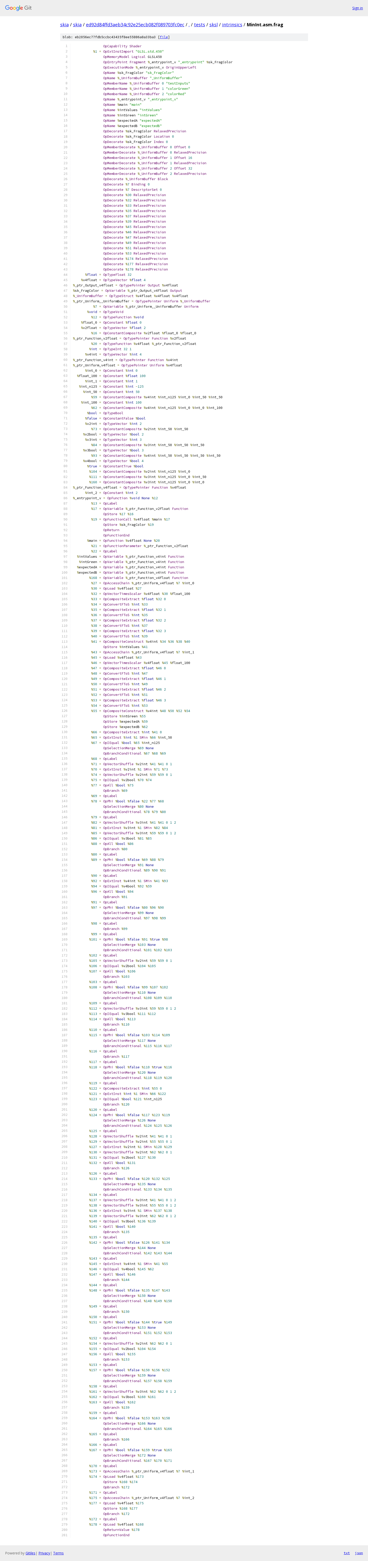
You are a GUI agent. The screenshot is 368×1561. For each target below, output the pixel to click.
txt (347, 1553)
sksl (213, 25)
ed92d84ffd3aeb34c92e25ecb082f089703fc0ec (135, 25)
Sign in (357, 8)
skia (64, 25)
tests (199, 25)
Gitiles (30, 1553)
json (359, 1553)
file (164, 37)
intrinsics (232, 25)
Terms (58, 1553)
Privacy (44, 1553)
